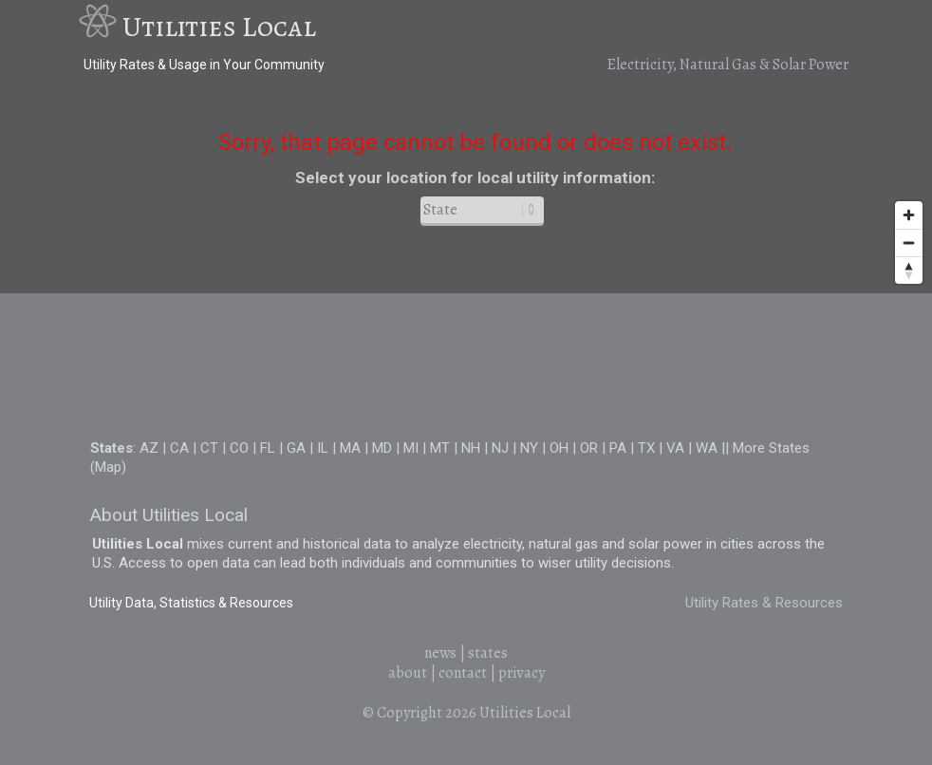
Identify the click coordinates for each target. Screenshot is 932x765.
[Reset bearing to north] (909, 270)
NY (529, 448)
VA (675, 448)
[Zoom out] (909, 242)
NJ (500, 448)
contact (462, 672)
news (440, 653)
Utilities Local (219, 27)
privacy (521, 672)
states (488, 653)
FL (267, 448)
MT (440, 448)
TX (646, 448)
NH (470, 448)
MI (411, 448)
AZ (149, 448)
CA (179, 448)
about (407, 672)
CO (239, 448)
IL (322, 448)
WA (707, 448)
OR (589, 448)
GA (296, 448)
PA (617, 448)
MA (350, 448)
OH (559, 448)
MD (382, 448)
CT (209, 448)
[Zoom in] (909, 215)
